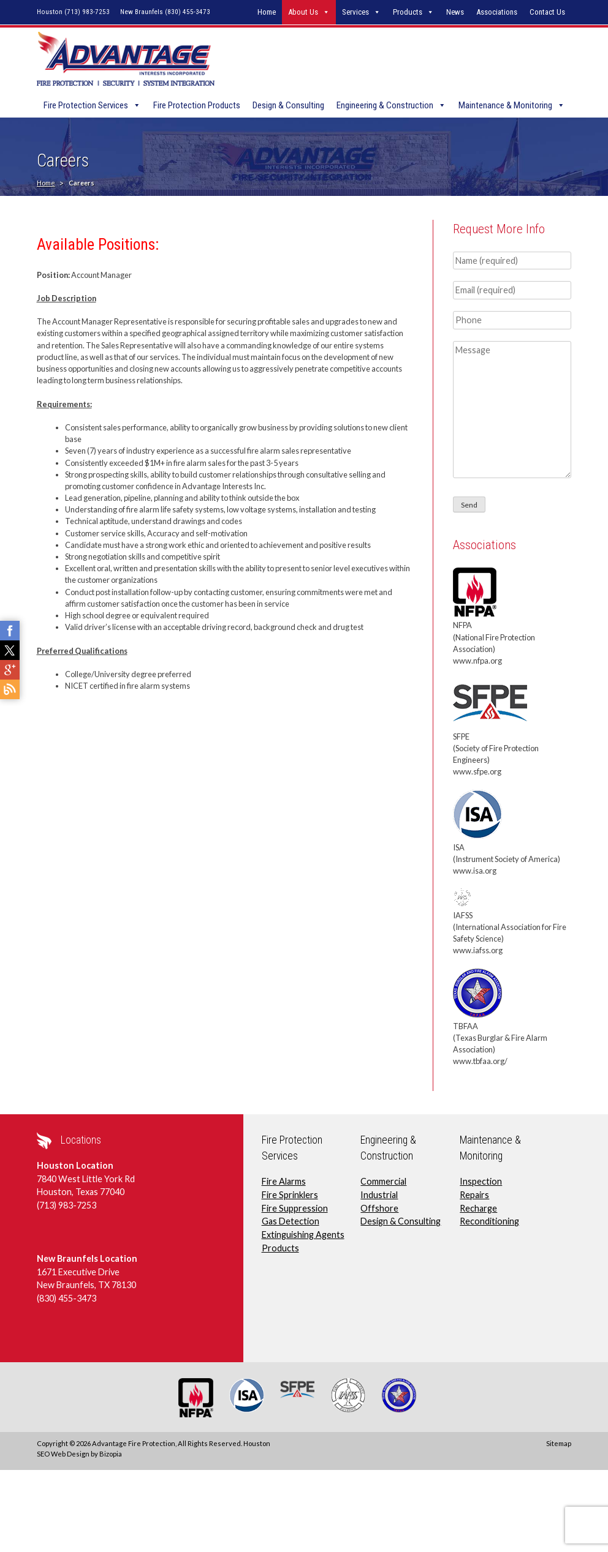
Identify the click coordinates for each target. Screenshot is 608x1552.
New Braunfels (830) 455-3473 (165, 12)
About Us (303, 12)
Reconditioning (489, 1222)
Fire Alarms (284, 1182)
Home (266, 12)
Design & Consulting (288, 106)
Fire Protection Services (86, 106)
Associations (496, 12)
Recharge (478, 1209)
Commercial (383, 1182)
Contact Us (547, 12)
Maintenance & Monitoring (505, 106)
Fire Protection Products (196, 106)
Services (355, 12)
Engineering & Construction (384, 106)
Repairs (474, 1196)
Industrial (379, 1196)
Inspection (481, 1182)
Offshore (379, 1209)
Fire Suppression (295, 1209)
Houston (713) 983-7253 (73, 12)
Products (407, 12)
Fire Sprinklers (290, 1196)
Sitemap (558, 1445)
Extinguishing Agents (303, 1236)
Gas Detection (290, 1222)
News (455, 12)
